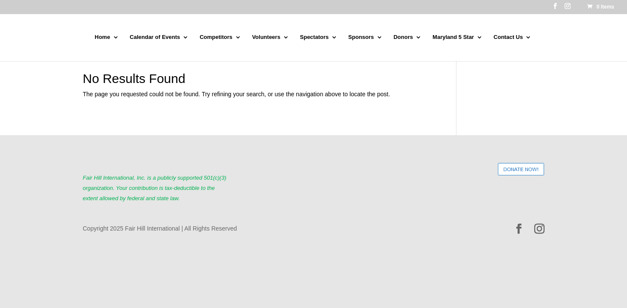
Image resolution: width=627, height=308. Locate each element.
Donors (403, 37)
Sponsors (361, 37)
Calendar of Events (155, 37)
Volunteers (266, 37)
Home (102, 37)
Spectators (314, 37)
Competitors (216, 37)
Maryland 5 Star (453, 37)
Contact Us (508, 37)
